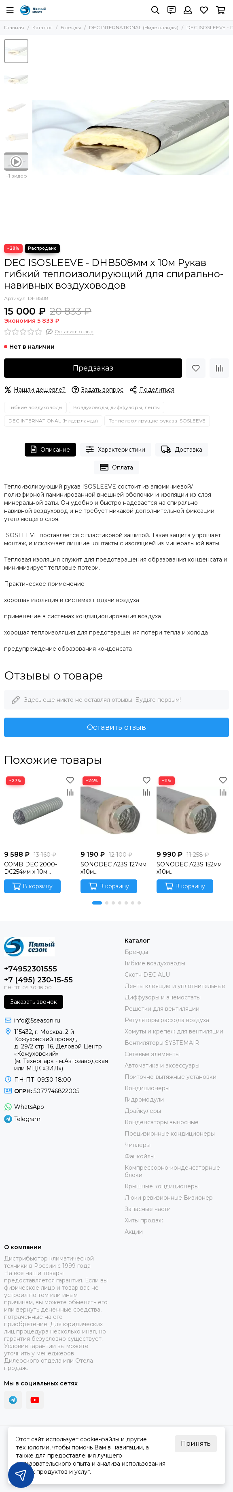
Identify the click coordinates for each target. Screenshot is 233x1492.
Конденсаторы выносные (162, 1122)
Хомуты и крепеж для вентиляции (174, 1031)
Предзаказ (93, 368)
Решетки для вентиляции (162, 1008)
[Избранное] (204, 10)
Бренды (71, 27)
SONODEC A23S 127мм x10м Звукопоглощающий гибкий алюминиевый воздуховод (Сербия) (113, 868)
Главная (14, 27)
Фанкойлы (140, 1156)
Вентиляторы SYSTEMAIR (162, 1042)
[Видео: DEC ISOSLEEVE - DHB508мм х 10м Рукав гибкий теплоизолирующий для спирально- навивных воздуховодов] (16, 161)
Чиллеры (137, 1145)
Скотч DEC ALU (147, 974)
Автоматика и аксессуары (162, 1065)
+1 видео (16, 176)
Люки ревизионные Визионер (169, 1197)
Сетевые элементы (152, 1054)
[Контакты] (171, 10)
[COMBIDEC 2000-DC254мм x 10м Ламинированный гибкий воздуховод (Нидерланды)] (40, 810)
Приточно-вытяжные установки (170, 1076)
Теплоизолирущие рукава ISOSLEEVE (157, 421)
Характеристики (115, 449)
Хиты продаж (144, 1220)
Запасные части (148, 1209)
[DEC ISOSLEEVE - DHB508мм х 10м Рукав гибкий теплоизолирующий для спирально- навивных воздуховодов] (130, 137)
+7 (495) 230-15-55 (38, 979)
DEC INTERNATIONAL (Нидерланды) (133, 27)
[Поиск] (155, 10)
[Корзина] (220, 10)
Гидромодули (144, 1099)
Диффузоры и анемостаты (163, 997)
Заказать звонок (33, 1001)
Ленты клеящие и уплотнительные (175, 986)
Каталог (42, 27)
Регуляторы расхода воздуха (167, 1020)
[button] (97, 903)
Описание (50, 449)
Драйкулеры (143, 1111)
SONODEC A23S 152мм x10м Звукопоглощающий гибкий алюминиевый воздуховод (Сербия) (189, 868)
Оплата (116, 467)
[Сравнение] (219, 368)
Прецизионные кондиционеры (170, 1133)
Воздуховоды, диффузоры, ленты (116, 407)
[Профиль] (188, 10)
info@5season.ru (37, 1020)
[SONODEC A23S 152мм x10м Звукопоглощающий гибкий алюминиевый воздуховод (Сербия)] (193, 810)
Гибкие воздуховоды (35, 407)
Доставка (181, 449)
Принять (196, 1443)
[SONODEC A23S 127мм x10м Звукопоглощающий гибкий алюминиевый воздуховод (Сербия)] (116, 810)
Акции (134, 1231)
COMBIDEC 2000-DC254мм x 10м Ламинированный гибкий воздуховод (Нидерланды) (32, 868)
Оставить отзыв (116, 727)
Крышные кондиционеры (162, 1186)
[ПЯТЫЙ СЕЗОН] (33, 10)
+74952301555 (30, 969)
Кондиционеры (147, 1088)
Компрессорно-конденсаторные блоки (172, 1171)
